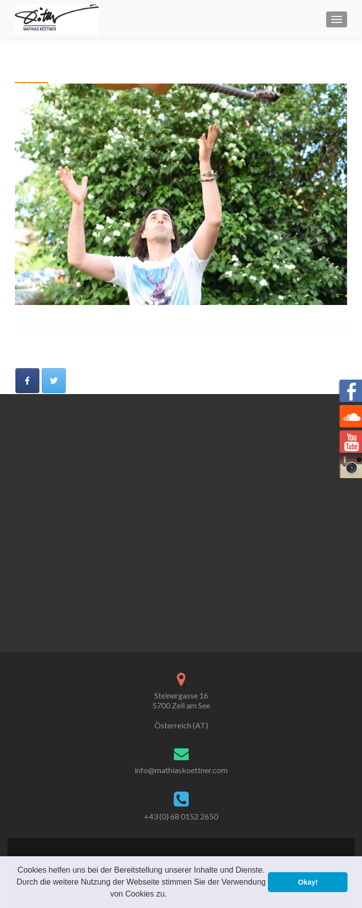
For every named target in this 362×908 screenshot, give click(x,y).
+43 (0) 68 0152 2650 (181, 816)
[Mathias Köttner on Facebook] (27, 380)
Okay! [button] (308, 882)
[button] (170, 895)
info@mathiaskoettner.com (181, 770)
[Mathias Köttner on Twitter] (54, 380)
